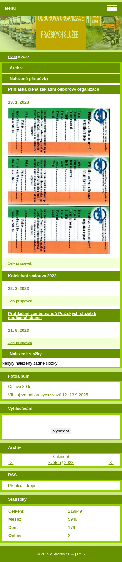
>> (111, 462)
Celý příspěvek (20, 263)
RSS (81, 554)
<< (10, 462)
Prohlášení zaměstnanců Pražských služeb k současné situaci (52, 315)
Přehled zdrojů (21, 485)
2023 (68, 462)
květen (54, 462)
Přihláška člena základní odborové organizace (53, 89)
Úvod (12, 57)
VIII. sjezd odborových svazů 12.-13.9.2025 (48, 395)
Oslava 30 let (20, 386)
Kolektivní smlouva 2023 (32, 275)
